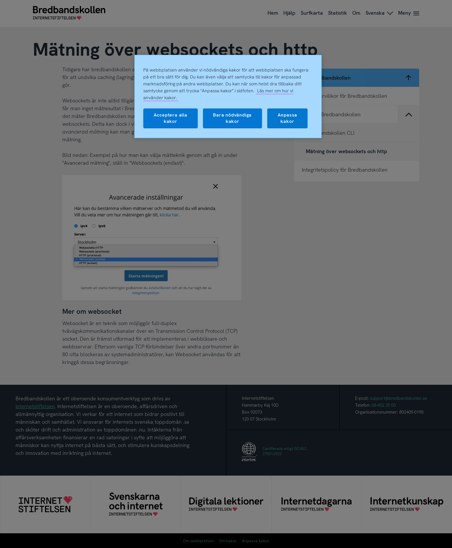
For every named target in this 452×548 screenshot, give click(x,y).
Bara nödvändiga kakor (232, 118)
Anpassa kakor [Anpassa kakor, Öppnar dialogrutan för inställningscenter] (287, 118)
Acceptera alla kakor (170, 118)
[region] (228, 96)
